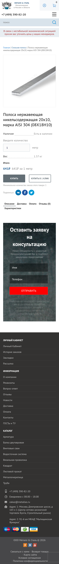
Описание (9, 203)
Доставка (22, 203)
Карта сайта (30, 554)
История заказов (12, 351)
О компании (9, 377)
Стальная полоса (19, 47)
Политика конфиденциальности (30, 560)
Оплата (33, 203)
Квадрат (7, 465)
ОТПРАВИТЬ (28, 290)
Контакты (8, 417)
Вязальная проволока (15, 459)
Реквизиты (9, 382)
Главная (6, 47)
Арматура (8, 436)
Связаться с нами (20, 551)
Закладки (8, 357)
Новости (7, 400)
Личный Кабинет (12, 346)
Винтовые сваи (11, 448)
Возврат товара (40, 551)
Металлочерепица (13, 477)
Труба (6, 483)
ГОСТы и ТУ (9, 423)
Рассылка (8, 363)
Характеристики (12, 208)
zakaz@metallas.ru (19, 501)
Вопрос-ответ (10, 388)
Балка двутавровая (13, 442)
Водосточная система (14, 454)
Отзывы (7, 394)
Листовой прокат (12, 471)
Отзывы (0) (45, 203)
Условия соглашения (29, 557)
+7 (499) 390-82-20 (14, 14)
